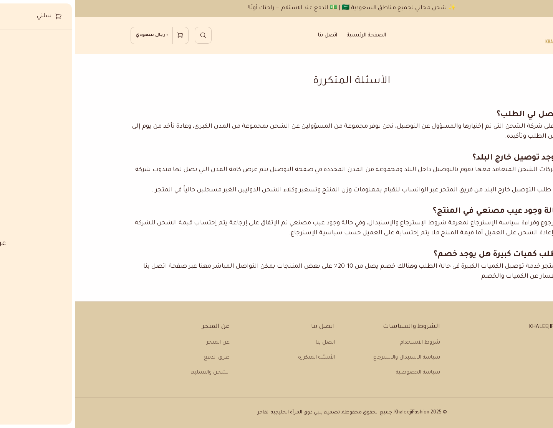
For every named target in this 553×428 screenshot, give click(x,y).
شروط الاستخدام (345, 343)
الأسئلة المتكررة (241, 358)
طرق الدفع (141, 358)
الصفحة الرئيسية (291, 35)
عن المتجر (142, 343)
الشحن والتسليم (135, 372)
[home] (486, 35)
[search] (127, 35)
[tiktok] (496, 353)
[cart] (84, 35)
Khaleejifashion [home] (476, 327)
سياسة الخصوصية (343, 372)
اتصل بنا (252, 35)
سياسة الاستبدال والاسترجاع (331, 358)
